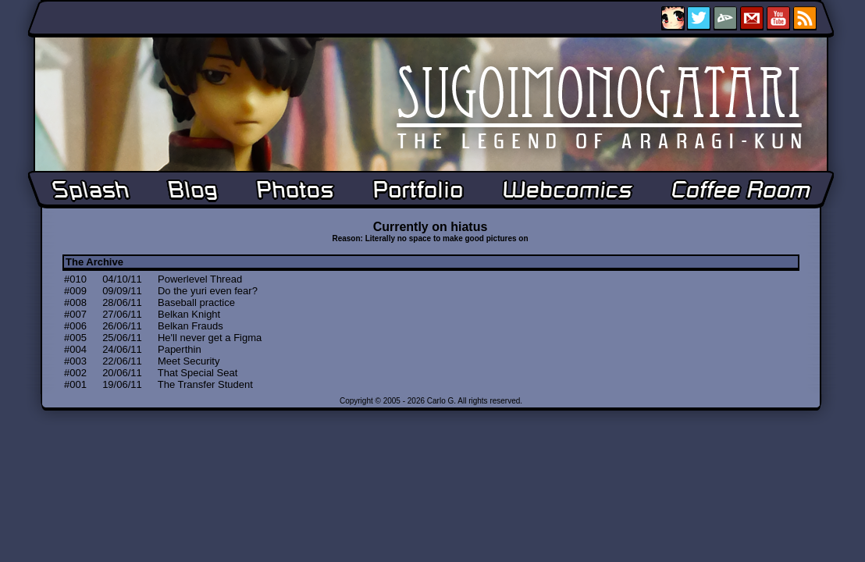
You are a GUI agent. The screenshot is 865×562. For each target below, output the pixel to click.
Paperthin (179, 349)
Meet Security (188, 361)
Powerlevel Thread (200, 279)
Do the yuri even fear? (208, 291)
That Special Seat (198, 373)
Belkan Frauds (190, 326)
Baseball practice (196, 302)
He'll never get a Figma (210, 337)
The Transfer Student (205, 384)
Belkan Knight (189, 314)
